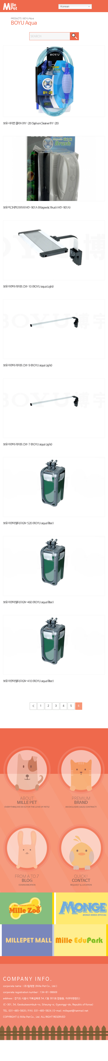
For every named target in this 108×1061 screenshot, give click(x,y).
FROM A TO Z (27, 876)
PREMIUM (81, 798)
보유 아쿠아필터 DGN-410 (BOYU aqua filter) (28, 681)
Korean (64, 6)
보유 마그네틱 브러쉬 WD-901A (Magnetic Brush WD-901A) (36, 207)
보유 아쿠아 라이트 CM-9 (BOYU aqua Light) (27, 365)
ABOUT (27, 798)
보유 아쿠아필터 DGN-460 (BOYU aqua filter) (28, 602)
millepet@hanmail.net (75, 1010)
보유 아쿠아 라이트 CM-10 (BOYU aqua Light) (28, 286)
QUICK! (81, 876)
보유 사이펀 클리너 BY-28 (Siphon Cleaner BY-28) (31, 123)
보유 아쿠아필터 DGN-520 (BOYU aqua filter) (28, 523)
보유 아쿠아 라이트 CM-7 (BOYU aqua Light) (27, 444)
